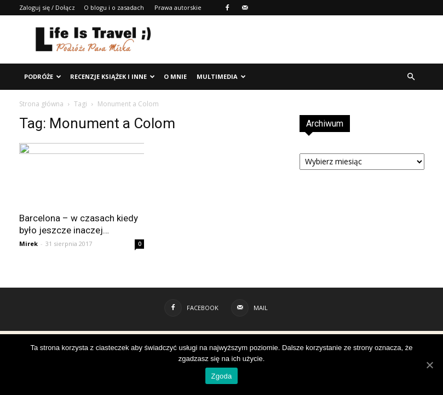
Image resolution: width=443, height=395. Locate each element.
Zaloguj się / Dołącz (47, 7)
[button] (411, 77)
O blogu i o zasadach (114, 7)
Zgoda (221, 376)
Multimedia (221, 76)
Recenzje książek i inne (112, 76)
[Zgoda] (429, 364)
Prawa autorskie (178, 7)
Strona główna (41, 103)
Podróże (42, 76)
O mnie (175, 76)
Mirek (28, 243)
